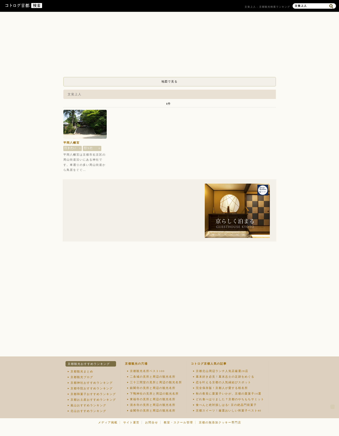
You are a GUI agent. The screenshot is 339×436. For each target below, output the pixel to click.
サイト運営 (131, 422)
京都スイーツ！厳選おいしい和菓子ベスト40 (228, 410)
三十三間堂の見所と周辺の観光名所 (156, 382)
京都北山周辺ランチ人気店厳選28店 (222, 371)
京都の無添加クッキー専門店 (220, 422)
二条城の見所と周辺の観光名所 (152, 376)
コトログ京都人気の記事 (209, 363)
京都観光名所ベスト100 (147, 371)
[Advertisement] (169, 45)
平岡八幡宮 (71, 142)
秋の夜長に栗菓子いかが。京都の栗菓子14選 (228, 393)
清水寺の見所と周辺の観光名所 (152, 404)
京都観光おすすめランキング (89, 363)
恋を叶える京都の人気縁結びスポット (223, 382)
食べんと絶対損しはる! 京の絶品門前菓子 (226, 404)
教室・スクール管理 (178, 422)
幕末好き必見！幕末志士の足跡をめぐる (225, 376)
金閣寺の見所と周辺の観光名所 (152, 410)
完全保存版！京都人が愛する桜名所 (222, 388)
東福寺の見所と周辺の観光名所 (152, 399)
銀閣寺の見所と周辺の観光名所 (152, 388)
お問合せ (151, 422)
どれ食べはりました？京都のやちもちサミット (230, 399)
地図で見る (169, 81)
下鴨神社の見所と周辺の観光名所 (154, 393)
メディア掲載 (108, 422)
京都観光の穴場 (136, 363)
